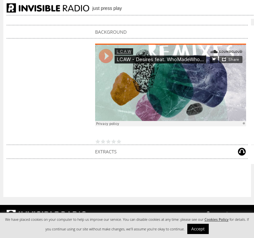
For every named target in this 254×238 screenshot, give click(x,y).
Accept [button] (198, 229)
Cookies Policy (216, 219)
